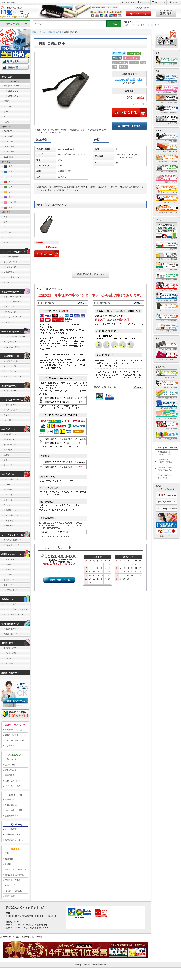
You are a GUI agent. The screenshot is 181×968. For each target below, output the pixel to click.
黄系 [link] (8, 192)
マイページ (144, 2)
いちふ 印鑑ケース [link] (11, 479)
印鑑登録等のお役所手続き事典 (165, 461)
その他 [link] (6, 242)
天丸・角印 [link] (8, 106)
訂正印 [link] (6, 112)
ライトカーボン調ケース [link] (13, 297)
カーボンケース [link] (10, 267)
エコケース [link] (8, 585)
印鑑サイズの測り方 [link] (13, 735)
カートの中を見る (138, 14)
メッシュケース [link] (10, 366)
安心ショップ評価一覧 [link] (14, 875)
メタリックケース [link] (11, 569)
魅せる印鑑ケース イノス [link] (13, 614)
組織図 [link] (8, 864)
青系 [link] (8, 171)
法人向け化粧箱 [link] (10, 653)
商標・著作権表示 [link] (12, 781)
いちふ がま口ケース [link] (12, 347)
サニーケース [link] (9, 307)
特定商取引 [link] (10, 775)
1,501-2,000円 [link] (9, 147)
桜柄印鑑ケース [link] (10, 440)
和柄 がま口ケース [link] (11, 342)
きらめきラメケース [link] (11, 545)
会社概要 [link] (9, 859)
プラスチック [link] (9, 237)
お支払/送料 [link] (10, 764)
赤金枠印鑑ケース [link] (11, 272)
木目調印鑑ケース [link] (11, 391)
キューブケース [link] (10, 371)
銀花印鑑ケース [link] (10, 434)
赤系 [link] (8, 182)
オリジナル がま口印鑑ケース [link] (15, 336)
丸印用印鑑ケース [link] (11, 634)
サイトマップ (159, 2)
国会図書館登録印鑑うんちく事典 (165, 453)
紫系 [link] (8, 197)
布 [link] (5, 227)
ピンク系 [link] (10, 202)
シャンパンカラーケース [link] (13, 302)
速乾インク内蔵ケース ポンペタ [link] (16, 609)
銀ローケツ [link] (8, 485)
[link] (46, 236)
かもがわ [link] (7, 505)
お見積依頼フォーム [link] (13, 834)
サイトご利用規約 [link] (12, 786)
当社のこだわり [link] (11, 853)
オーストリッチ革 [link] (11, 410)
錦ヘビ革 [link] (7, 420)
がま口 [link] (6, 101)
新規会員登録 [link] (10, 805)
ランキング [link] (10, 746)
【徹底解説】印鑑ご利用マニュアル (165, 468)
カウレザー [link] (8, 282)
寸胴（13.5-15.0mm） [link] (12, 91)
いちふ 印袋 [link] (8, 663)
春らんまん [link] (8, 465)
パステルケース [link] (10, 312)
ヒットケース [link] (9, 575)
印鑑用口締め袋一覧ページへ (90, 274)
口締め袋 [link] (7, 658)
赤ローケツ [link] (8, 495)
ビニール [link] (7, 232)
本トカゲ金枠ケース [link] (11, 277)
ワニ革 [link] (6, 415)
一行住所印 (141, 25)
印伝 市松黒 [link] (8, 521)
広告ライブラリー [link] (12, 885)
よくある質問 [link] (10, 829)
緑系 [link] (8, 187)
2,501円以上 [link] (8, 157)
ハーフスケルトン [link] (11, 590)
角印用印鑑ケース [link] (11, 629)
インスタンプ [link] (9, 559)
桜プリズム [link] (8, 450)
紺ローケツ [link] (8, 500)
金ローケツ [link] (8, 490)
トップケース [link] (9, 580)
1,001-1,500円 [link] (9, 141)
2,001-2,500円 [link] (9, 152)
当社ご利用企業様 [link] (12, 880)
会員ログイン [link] (10, 799)
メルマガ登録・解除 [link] (13, 810)
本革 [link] (5, 217)
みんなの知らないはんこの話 (165, 476)
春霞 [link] (5, 460)
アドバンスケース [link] (11, 361)
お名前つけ (153, 25)
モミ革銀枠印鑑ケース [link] (12, 257)
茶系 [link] (8, 207)
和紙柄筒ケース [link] (10, 510)
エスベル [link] (7, 564)
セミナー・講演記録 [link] (13, 891)
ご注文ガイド (129, 2)
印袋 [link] (5, 117)
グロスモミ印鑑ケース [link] (12, 540)
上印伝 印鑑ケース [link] (11, 515)
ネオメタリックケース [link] (12, 376)
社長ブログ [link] (10, 896)
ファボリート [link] (9, 322)
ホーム (175, 2)
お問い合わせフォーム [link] (14, 840)
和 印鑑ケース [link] (9, 526)
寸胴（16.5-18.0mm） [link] (12, 96)
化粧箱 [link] (6, 122)
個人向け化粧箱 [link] (10, 648)
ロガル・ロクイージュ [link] (12, 604)
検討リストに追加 (129, 126)
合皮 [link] (5, 222)
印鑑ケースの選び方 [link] (13, 729)
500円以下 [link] (8, 131)
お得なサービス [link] (11, 815)
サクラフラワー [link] (10, 445)
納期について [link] (10, 770)
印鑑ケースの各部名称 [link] (14, 740)
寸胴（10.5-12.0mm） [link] (12, 86)
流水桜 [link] (6, 455)
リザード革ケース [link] (11, 405)
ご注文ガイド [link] (10, 759)
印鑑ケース (129, 25)
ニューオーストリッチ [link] (12, 317)
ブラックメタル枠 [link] (11, 262)
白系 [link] (8, 176)
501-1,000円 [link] (8, 136)
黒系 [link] (8, 166)
